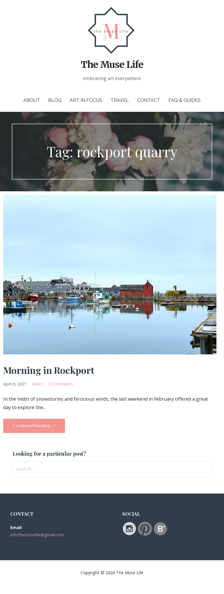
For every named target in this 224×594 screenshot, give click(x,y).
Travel (120, 100)
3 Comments (60, 384)
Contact (148, 100)
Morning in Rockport (48, 370)
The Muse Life (112, 64)
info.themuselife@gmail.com (37, 535)
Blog (55, 100)
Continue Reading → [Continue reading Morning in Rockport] (34, 425)
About (31, 100)
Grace (37, 384)
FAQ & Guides (184, 100)
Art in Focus (86, 100)
